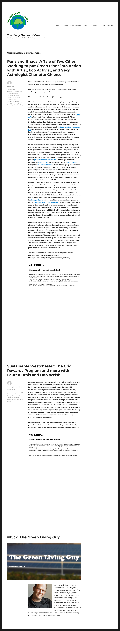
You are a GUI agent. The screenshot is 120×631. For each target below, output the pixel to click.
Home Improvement (13, 397)
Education (18, 394)
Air (13, 91)
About (65, 25)
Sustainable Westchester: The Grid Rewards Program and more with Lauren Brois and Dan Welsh (39, 370)
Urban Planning (17, 105)
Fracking (9, 99)
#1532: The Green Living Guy (33, 537)
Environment (16, 97)
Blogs (86, 25)
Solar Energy (15, 399)
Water (9, 106)
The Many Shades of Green (24, 35)
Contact (102, 25)
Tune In (58, 25)
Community (15, 95)
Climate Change (17, 392)
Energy (9, 97)
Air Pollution (18, 91)
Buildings (10, 93)
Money (9, 399)
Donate (110, 25)
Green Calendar (76, 25)
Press (95, 25)
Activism (9, 91)
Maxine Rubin (11, 86)
